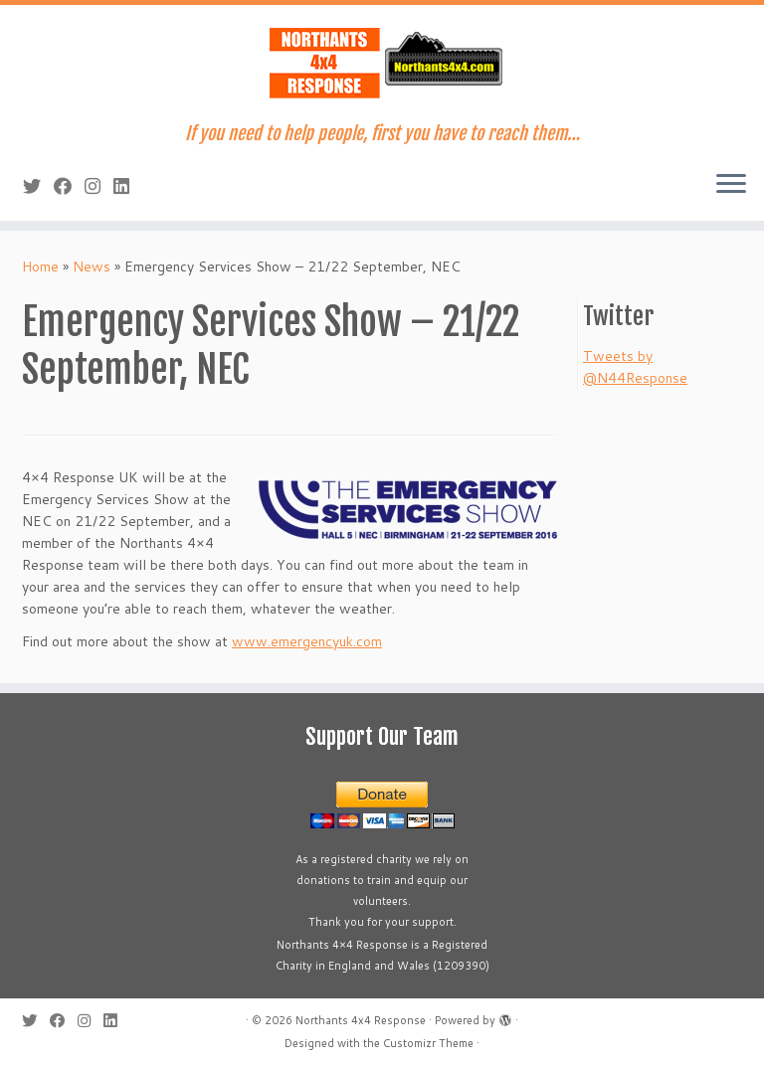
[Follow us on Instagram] (99, 186)
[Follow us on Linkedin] (127, 186)
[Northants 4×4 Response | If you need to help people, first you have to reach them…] (382, 64)
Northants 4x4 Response (360, 1020)
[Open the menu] (731, 185)
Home (40, 266)
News (91, 266)
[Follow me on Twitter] (38, 186)
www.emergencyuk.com (307, 641)
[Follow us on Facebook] (69, 186)
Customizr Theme (428, 1043)
